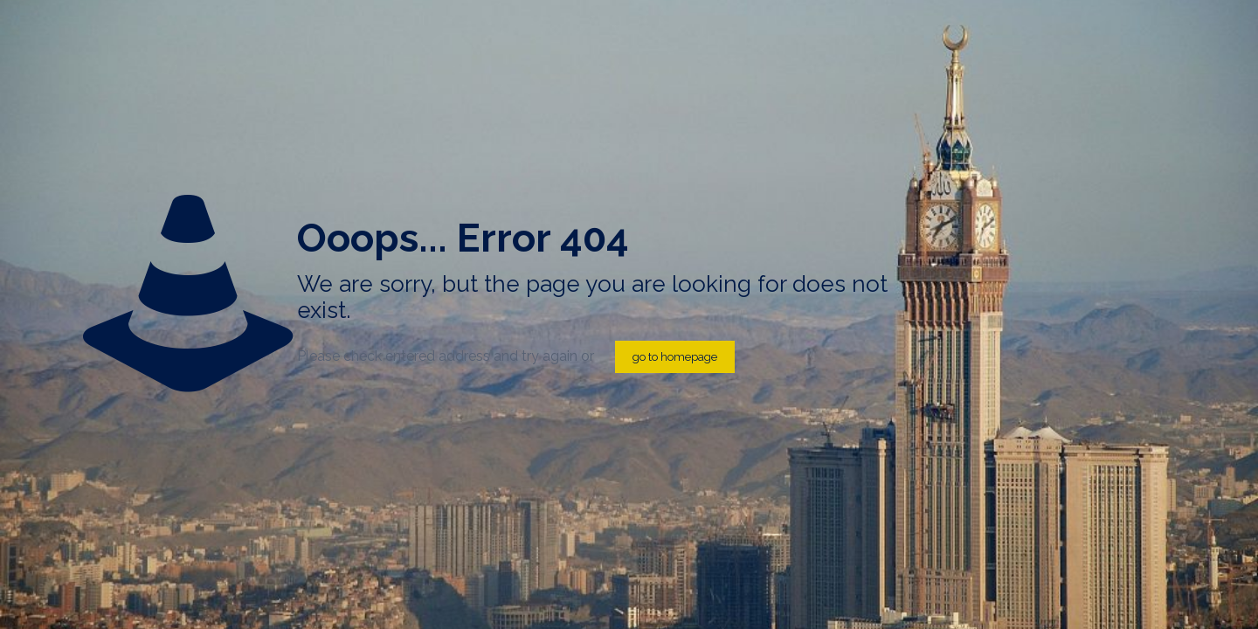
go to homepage (674, 356)
